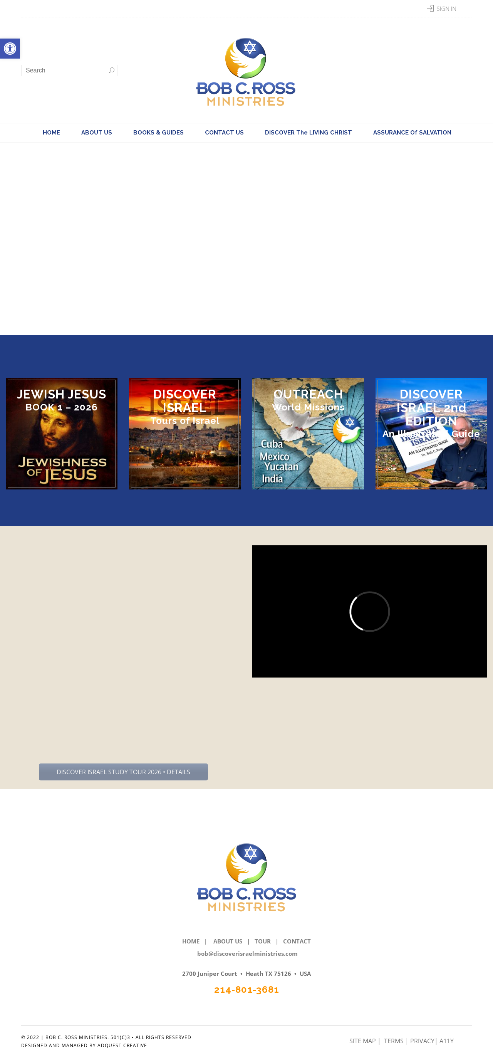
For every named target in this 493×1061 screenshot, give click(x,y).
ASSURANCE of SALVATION (412, 132)
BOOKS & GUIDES (158, 132)
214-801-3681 (246, 989)
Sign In (446, 8)
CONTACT (297, 941)
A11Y (446, 1041)
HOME (51, 132)
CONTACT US (224, 132)
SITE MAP (363, 1041)
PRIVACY (422, 1041)
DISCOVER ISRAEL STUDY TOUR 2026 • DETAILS (123, 772)
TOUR (263, 941)
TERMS (394, 1041)
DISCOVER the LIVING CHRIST (308, 132)
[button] (10, 49)
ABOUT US (96, 132)
